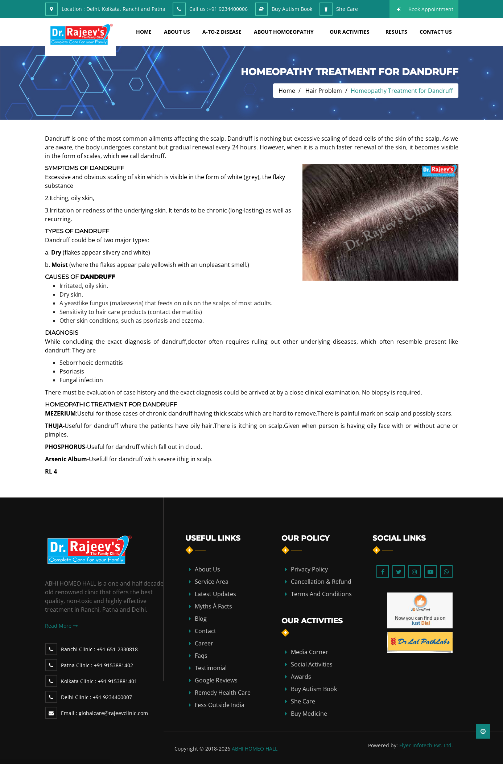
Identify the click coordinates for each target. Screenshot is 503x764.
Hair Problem (323, 91)
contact (205, 631)
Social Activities (312, 664)
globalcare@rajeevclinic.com (104, 713)
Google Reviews (216, 680)
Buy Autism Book (292, 8)
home (144, 31)
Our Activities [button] (350, 31)
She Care (347, 8)
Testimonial (211, 668)
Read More (61, 625)
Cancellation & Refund (321, 582)
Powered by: (383, 745)
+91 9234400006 (228, 8)
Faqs (201, 656)
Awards (301, 677)
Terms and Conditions (321, 594)
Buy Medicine (309, 714)
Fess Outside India (219, 705)
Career (204, 643)
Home (287, 91)
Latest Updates (215, 594)
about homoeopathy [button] (284, 31)
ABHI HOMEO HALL (254, 748)
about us (177, 31)
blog (201, 619)
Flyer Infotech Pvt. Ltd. (426, 745)
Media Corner (309, 652)
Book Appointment (430, 9)
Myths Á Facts (213, 606)
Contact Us (436, 31)
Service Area (211, 582)
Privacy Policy (309, 569)
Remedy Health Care (223, 693)
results (396, 31)
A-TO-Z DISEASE (222, 31)
